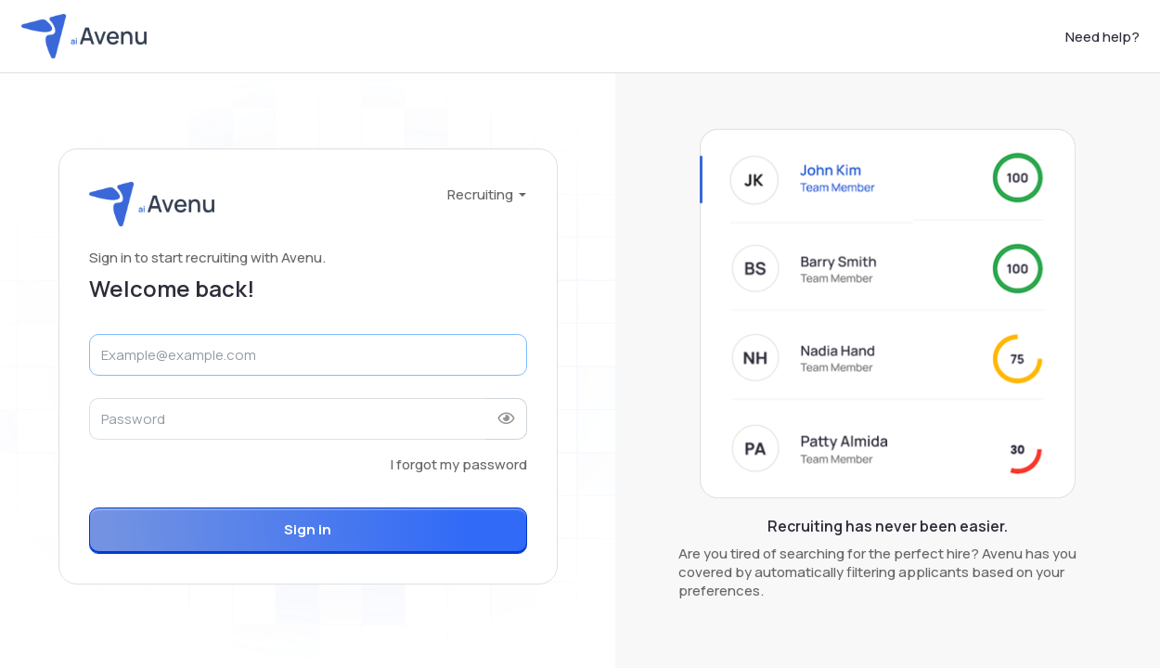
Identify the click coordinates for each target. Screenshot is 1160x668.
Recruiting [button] (481, 194)
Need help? (1102, 36)
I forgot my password (459, 464)
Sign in (307, 529)
